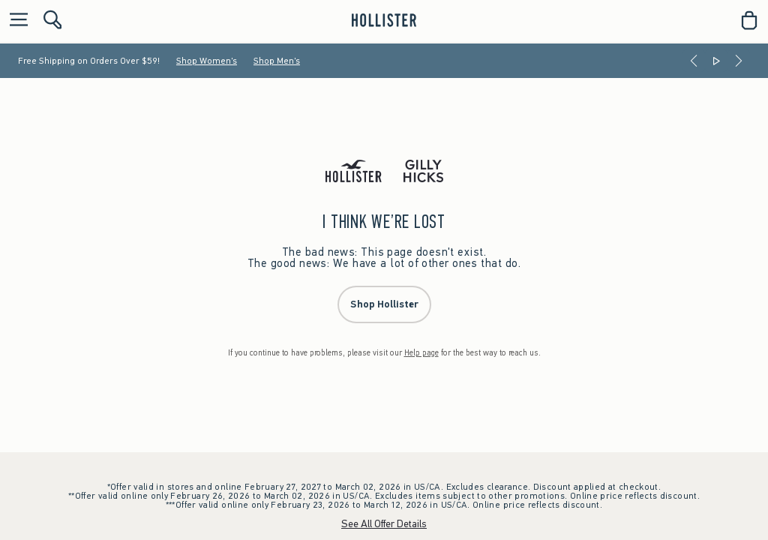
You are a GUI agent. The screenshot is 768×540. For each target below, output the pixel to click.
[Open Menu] (15, 20)
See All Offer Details (384, 524)
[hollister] (384, 20)
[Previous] (693, 61)
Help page (421, 352)
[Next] (739, 61)
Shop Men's (277, 61)
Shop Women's (206, 61)
